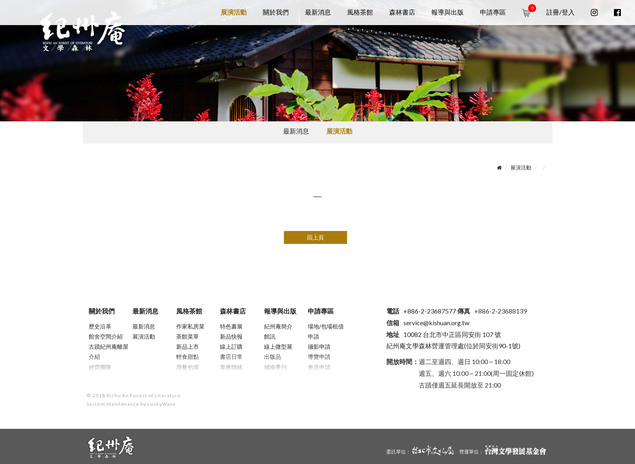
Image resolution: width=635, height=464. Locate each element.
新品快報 (231, 336)
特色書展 (231, 326)
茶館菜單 (187, 336)
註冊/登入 (560, 12)
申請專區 (493, 12)
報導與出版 (447, 12)
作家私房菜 (190, 326)
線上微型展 (278, 346)
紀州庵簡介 (278, 326)
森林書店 (402, 12)
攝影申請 (319, 346)
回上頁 (315, 237)
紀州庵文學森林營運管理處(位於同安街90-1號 (452, 346)
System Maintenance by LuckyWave (131, 404)
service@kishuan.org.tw (436, 322)
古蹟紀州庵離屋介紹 (108, 351)
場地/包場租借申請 (326, 331)
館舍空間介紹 (106, 336)
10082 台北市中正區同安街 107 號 (443, 334)
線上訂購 (231, 346)
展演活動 (234, 12)
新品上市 (187, 346)
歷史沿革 (100, 326)
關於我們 (276, 12)
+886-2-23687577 (421, 311)
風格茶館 (360, 12)
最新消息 (318, 12)
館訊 (269, 336)
